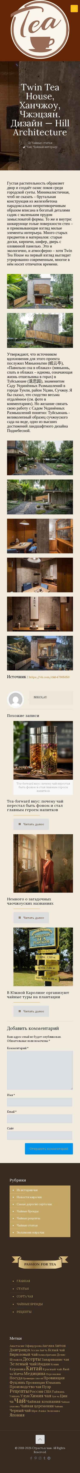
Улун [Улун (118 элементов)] (25, 1395)
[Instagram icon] (40, 1458)
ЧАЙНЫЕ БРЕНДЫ (30, 1304)
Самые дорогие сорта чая (34, 1204)
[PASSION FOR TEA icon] (49, 1458)
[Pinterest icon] (35, 1458)
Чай (29, 147)
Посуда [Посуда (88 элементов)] (16, 1378)
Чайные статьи (41, 143)
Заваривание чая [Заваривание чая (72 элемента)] (55, 1359)
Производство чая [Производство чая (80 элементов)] (25, 1387)
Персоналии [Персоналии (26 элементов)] (53, 1374)
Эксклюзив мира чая (30, 1232)
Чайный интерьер (45, 147)
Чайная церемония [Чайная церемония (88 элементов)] (37, 1406)
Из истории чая (27, 1190)
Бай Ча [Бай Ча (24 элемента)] (43, 1350)
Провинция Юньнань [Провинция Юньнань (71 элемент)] (43, 1382)
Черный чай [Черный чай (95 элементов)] (20, 1410)
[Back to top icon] (40, 1439)
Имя (11, 1095)
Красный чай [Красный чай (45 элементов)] (52, 1369)
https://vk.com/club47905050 (49, 677)
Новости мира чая (29, 1197)
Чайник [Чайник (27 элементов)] (58, 1406)
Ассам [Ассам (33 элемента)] (35, 1350)
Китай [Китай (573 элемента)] (34, 1368)
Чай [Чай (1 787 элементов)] (20, 1400)
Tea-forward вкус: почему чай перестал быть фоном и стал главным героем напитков (35, 805)
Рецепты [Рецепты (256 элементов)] (19, 1391)
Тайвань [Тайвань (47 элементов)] (58, 1392)
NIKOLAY (40, 697)
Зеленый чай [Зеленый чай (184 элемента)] (23, 1363)
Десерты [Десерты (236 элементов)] (32, 1359)
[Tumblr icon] (44, 1458)
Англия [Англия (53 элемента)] (48, 1346)
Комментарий (18, 1048)
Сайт (10, 1128)
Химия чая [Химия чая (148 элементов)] (40, 1395)
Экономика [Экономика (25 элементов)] (53, 1410)
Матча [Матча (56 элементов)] (18, 1374)
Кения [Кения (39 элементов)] (55, 1364)
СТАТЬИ (23, 1289)
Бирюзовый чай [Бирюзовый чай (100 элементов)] (24, 1354)
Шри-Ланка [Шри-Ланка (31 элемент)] (38, 1410)
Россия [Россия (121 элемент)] (36, 1391)
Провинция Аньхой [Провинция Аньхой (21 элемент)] (33, 1378)
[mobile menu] (74, 8)
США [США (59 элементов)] (47, 1392)
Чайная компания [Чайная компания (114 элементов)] (43, 1401)
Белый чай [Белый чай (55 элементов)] (56, 1350)
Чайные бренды (28, 1211)
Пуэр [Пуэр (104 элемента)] (46, 1386)
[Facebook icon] (31, 1458)
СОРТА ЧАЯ (25, 1296)
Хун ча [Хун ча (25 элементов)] (55, 1396)
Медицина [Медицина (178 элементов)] (34, 1373)
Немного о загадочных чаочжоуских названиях (30, 901)
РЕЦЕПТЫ (24, 1312)
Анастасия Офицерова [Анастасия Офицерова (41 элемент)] (26, 1346)
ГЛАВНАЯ (23, 1281)
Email (12, 1112)
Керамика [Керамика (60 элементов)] (17, 1369)
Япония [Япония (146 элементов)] (17, 1415)
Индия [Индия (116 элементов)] (43, 1363)
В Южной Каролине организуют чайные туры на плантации (38, 994)
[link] (40, 291)
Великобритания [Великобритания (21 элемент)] (47, 1354)
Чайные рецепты (28, 1218)
